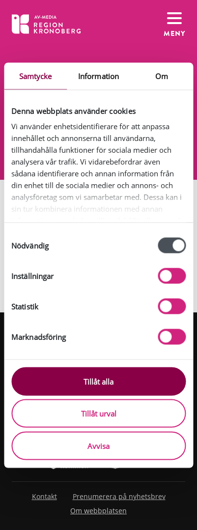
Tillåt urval (98, 413)
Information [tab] (98, 76)
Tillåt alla (98, 381)
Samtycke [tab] (35, 76)
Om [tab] (161, 76)
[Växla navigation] (174, 24)
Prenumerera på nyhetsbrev (119, 496)
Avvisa (98, 445)
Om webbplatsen (98, 510)
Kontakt (44, 496)
